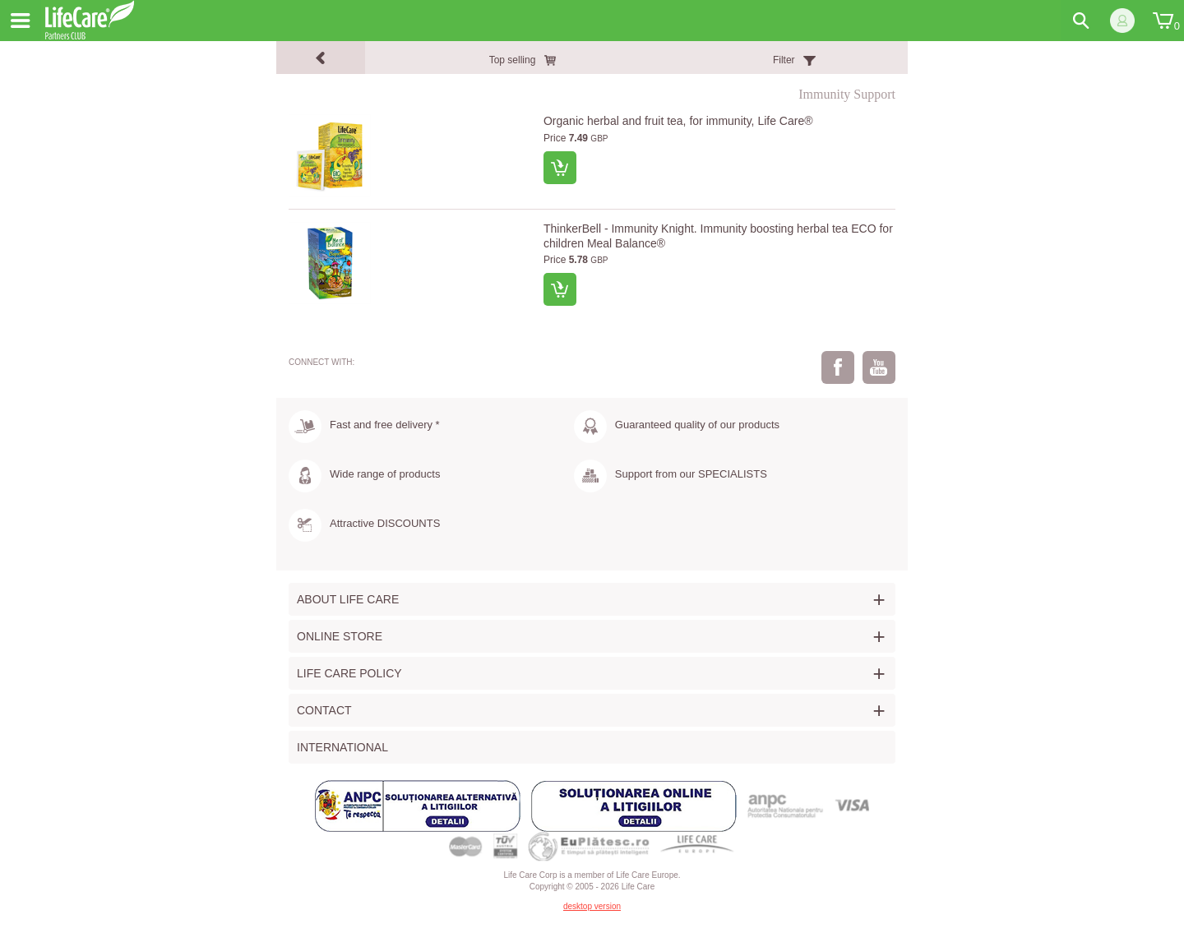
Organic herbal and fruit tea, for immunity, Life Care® (678, 120)
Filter (784, 60)
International (342, 747)
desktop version (592, 906)
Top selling (512, 60)
